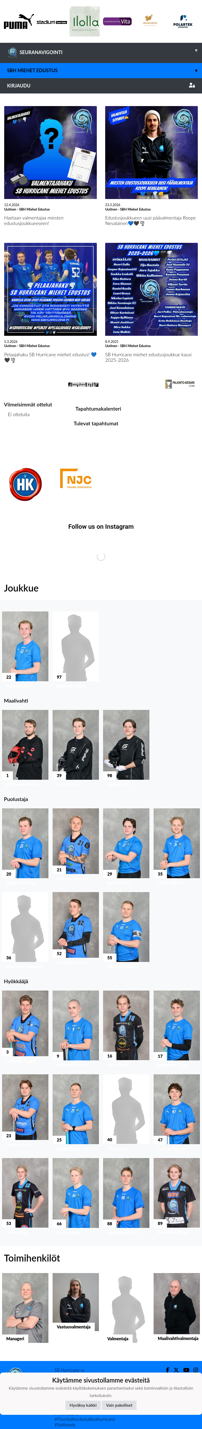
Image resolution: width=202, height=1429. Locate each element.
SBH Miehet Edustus (104, 70)
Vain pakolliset (119, 1404)
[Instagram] (193, 1370)
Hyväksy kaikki (83, 1404)
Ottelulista (16, 434)
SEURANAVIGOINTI (104, 50)
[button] (25, 651)
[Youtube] (184, 1370)
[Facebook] (165, 1370)
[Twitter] (174, 1370)
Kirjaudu (101, 85)
